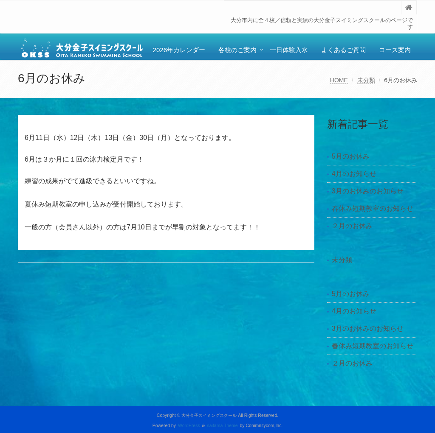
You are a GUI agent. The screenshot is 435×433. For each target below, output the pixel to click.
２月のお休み (352, 225)
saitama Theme (222, 425)
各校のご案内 (237, 49)
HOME (339, 80)
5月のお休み (351, 156)
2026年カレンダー (179, 49)
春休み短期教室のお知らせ (372, 208)
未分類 (366, 80)
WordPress (189, 425)
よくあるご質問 (343, 49)
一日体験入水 (289, 49)
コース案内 (395, 49)
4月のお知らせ (354, 173)
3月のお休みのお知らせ (368, 191)
